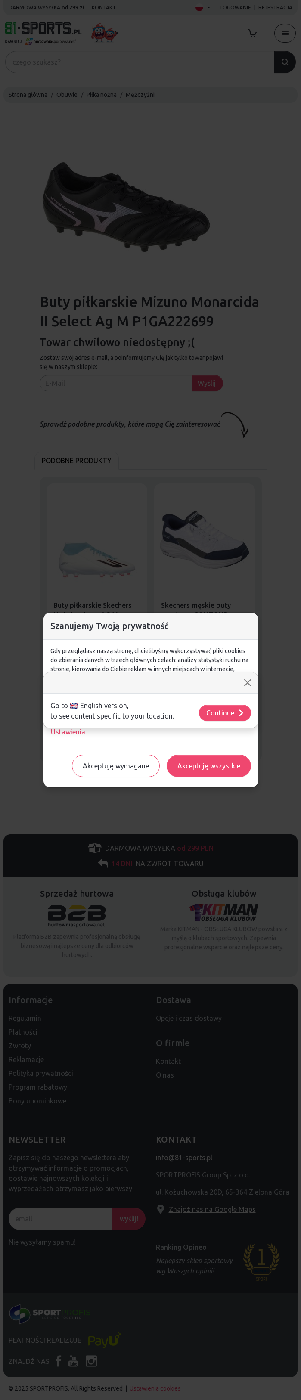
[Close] (247, 683)
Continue (225, 713)
